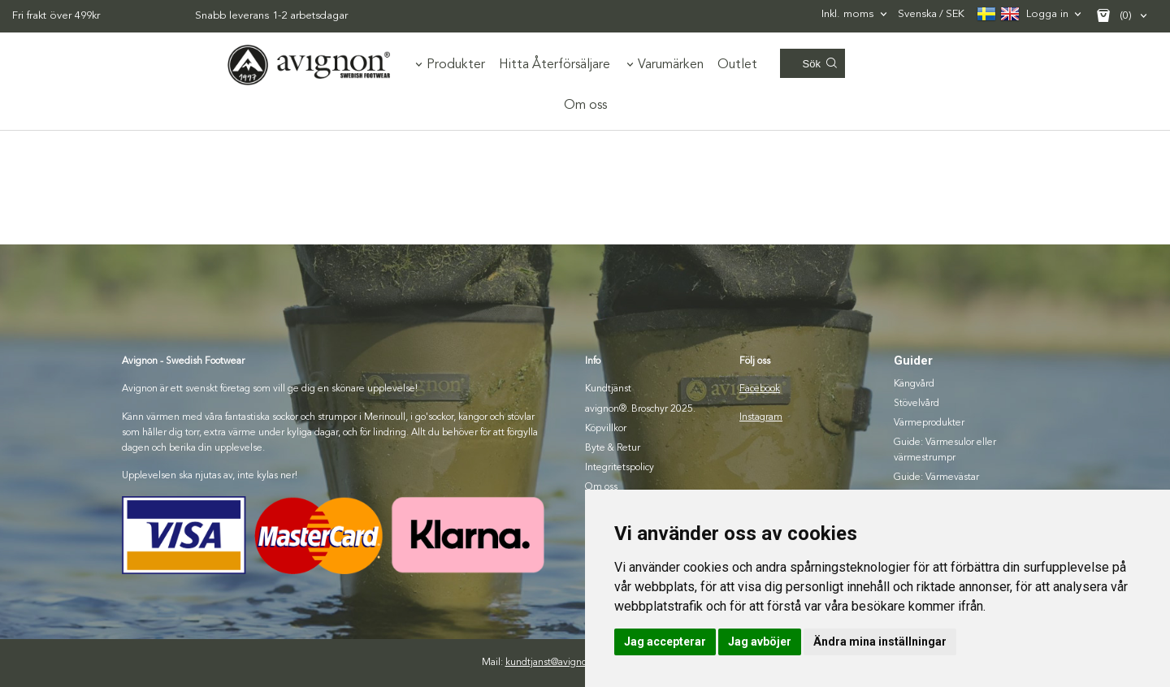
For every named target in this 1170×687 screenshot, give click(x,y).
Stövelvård (916, 403)
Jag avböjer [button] (759, 641)
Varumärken (671, 64)
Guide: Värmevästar (936, 477)
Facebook (759, 389)
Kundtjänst (608, 389)
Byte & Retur (612, 448)
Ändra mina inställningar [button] (880, 641)
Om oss (585, 105)
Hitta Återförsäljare (554, 64)
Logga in (1047, 14)
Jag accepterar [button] (665, 641)
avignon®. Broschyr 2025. (640, 409)
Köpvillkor (605, 429)
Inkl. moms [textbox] (847, 14)
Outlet (737, 64)
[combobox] (855, 14)
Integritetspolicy (619, 468)
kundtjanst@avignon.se (554, 663)
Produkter (456, 64)
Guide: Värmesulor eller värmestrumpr (945, 450)
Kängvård (914, 384)
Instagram (760, 417)
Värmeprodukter (929, 423)
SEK (931, 15)
